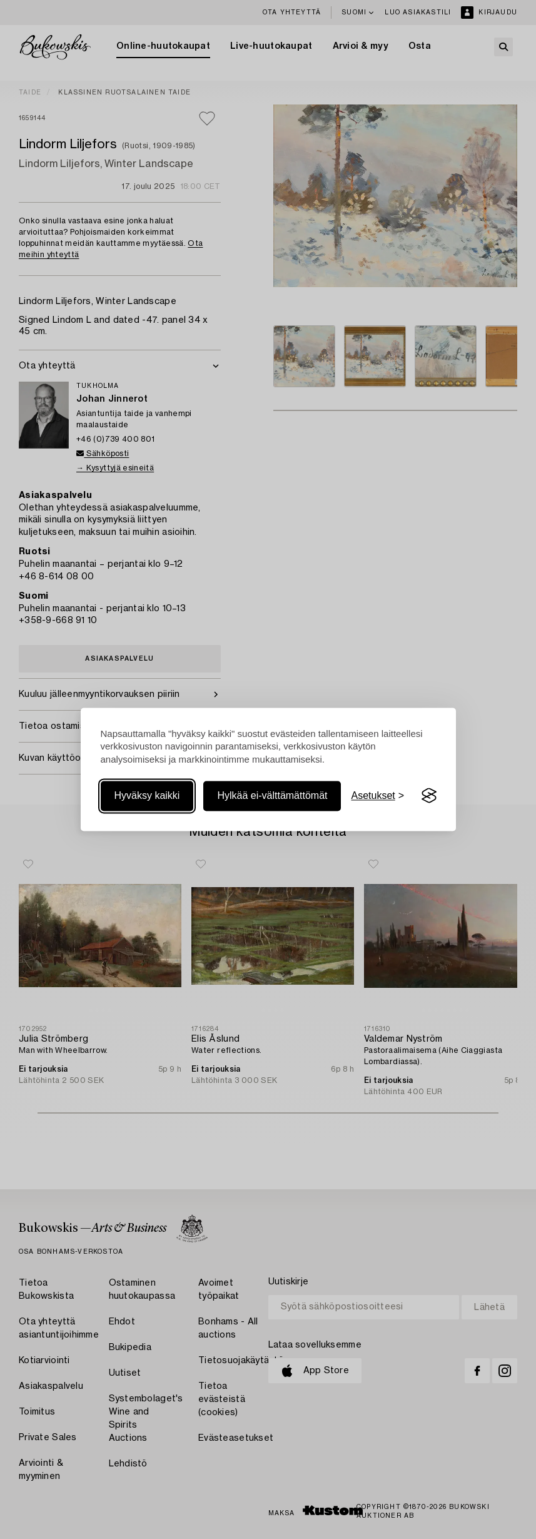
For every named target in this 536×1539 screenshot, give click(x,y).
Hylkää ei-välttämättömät (272, 795)
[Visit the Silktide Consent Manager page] (429, 796)
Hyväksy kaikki (147, 795)
